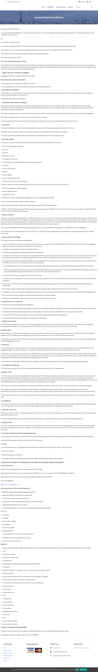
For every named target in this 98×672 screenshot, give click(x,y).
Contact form (56, 648)
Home (43, 7)
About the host (7, 650)
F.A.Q (4, 648)
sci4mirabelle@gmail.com (12, 484)
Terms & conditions (8, 655)
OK (77, 669)
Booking (70, 7)
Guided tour (50, 7)
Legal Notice (6, 658)
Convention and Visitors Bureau (81, 648)
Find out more (83, 669)
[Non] (96, 669)
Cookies (5, 660)
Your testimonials (7, 653)
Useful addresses (61, 7)
